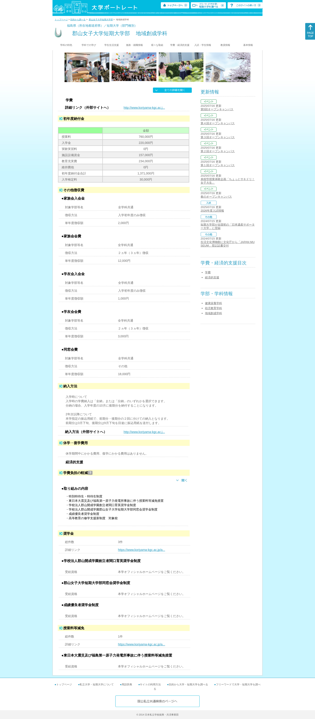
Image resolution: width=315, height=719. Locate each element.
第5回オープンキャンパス (217, 109)
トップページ (61, 19)
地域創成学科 (213, 313)
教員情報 (225, 45)
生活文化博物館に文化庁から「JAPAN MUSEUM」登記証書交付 (228, 243)
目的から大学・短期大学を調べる (188, 684)
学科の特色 (66, 45)
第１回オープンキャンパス (218, 165)
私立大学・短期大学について (97, 684)
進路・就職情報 (134, 45)
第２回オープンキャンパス (218, 151)
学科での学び (89, 45)
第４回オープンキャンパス (218, 123)
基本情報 (248, 45)
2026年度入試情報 (212, 210)
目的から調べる (78, 19)
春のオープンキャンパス (216, 196)
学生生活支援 (111, 45)
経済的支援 (212, 277)
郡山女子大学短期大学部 (101, 19)
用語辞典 (127, 684)
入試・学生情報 (202, 45)
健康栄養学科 (213, 303)
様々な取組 (157, 45)
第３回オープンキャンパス (218, 137)
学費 (208, 272)
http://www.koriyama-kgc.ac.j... (144, 107)
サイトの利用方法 (150, 684)
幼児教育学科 (213, 308)
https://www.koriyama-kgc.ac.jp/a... (141, 550)
